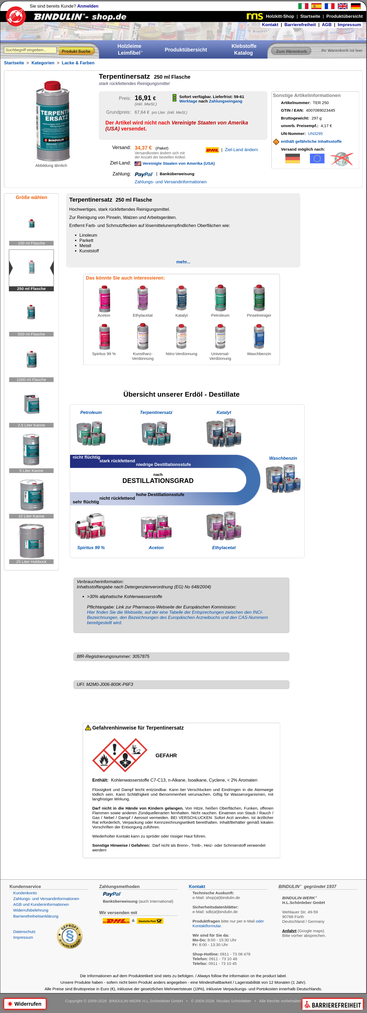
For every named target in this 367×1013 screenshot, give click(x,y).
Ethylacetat (224, 547)
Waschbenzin (283, 458)
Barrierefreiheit (300, 24)
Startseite (14, 62)
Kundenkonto (25, 893)
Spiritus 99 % (91, 547)
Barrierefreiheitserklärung (35, 916)
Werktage (188, 101)
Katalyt (224, 412)
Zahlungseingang (225, 101)
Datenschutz (24, 931)
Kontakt (270, 24)
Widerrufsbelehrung (30, 910)
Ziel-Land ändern (241, 149)
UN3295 (315, 133)
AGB (326, 24)
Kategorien (42, 62)
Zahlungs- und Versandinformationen (171, 181)
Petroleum (91, 412)
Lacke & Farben (78, 62)
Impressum (349, 24)
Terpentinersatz (156, 412)
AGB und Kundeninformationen (41, 904)
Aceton (156, 547)
